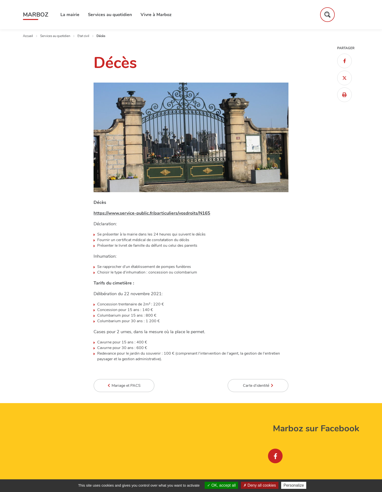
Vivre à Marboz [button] (156, 14)
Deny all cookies (259, 485)
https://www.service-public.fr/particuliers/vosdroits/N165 (152, 213)
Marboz (35, 15)
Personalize (294, 485)
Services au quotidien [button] (110, 14)
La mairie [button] (69, 14)
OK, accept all (221, 485)
